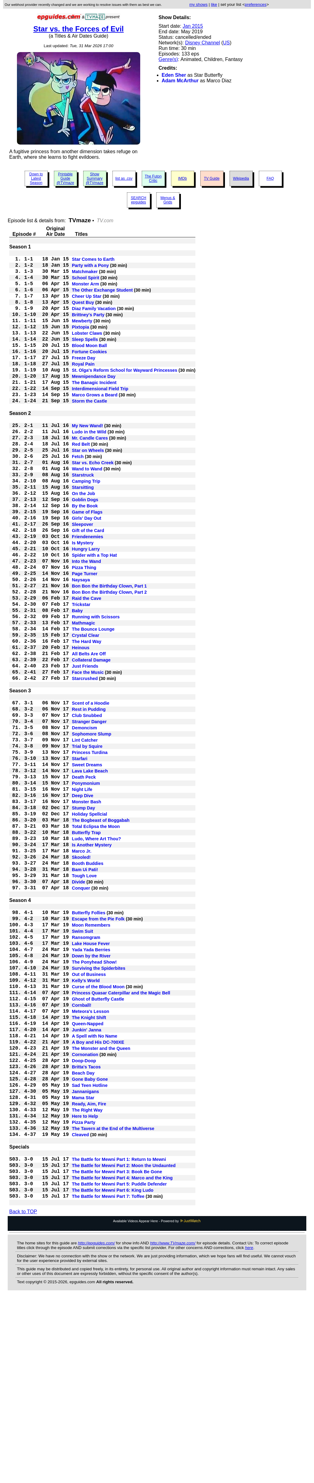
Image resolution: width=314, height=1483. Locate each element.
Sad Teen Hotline (90, 1248)
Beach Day (83, 1233)
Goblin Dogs (85, 548)
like (214, 4)
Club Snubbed (87, 806)
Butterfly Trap (86, 946)
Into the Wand (86, 622)
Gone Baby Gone (90, 1241)
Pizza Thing (84, 629)
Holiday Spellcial (89, 924)
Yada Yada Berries (91, 1086)
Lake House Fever (91, 1078)
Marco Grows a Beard (94, 423)
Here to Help (85, 1285)
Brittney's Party (88, 327)
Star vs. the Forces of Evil (78, 29)
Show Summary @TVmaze (95, 178)
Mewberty (82, 335)
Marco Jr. (81, 968)
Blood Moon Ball (89, 364)
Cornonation (85, 1211)
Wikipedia (241, 178)
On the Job (83, 541)
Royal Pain (83, 386)
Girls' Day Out (86, 570)
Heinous (80, 725)
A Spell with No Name (94, 1189)
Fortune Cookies (89, 372)
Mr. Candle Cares (90, 474)
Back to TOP (23, 1396)
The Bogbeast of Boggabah (100, 931)
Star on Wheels (88, 489)
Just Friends (85, 748)
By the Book (85, 555)
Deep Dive (82, 902)
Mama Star (83, 1263)
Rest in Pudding (89, 798)
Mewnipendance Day (94, 401)
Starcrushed (85, 762)
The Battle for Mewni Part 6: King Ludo (112, 1373)
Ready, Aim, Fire (89, 1270)
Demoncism (84, 820)
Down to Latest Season (36, 178)
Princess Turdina (90, 850)
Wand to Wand (87, 511)
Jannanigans (85, 1256)
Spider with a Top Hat (94, 614)
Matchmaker (85, 275)
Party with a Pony (90, 268)
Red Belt (81, 481)
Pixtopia (80, 342)
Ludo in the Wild (89, 467)
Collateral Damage (91, 740)
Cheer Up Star (86, 305)
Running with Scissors (96, 688)
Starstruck (83, 518)
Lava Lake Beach (90, 872)
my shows (198, 4)
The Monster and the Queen (101, 1204)
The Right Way (87, 1278)
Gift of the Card (88, 585)
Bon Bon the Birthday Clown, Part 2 (109, 659)
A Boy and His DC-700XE (98, 1196)
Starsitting (83, 533)
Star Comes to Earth (93, 261)
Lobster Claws (87, 349)
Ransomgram (86, 1071)
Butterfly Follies (88, 1041)
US (226, 42)
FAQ (270, 178)
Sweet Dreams (87, 865)
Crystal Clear (85, 711)
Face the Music (88, 755)
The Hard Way (86, 718)
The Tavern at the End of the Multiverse (113, 1300)
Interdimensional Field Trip (100, 416)
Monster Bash (86, 909)
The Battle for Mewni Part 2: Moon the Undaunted (124, 1343)
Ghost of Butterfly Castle (98, 1145)
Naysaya (81, 644)
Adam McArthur (180, 80)
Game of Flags (87, 563)
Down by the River (91, 1093)
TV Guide (212, 178)
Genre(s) (168, 59)
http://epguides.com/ (96, 1428)
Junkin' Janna (86, 1182)
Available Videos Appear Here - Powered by (157, 1406)
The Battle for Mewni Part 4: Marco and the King (122, 1358)
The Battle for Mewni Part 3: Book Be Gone (117, 1351)
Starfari (79, 857)
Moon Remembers (91, 1056)
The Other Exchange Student (102, 298)
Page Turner (84, 637)
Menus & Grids (168, 200)
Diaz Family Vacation (94, 320)
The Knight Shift (89, 1167)
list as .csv (123, 178)
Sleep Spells (85, 357)
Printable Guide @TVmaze (65, 178)
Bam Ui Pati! (85, 991)
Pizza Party (83, 1293)
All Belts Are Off (89, 733)
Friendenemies (87, 592)
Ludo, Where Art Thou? (96, 954)
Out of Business (89, 1115)
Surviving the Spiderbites (98, 1108)
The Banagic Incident (94, 409)
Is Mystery (82, 600)
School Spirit (85, 283)
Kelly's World (86, 1122)
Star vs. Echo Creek (92, 504)
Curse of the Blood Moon (98, 1130)
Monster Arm (85, 290)
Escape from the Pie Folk (98, 1049)
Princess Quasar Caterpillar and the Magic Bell (121, 1137)
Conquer (81, 1013)
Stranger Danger (89, 813)
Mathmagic (83, 696)
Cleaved (80, 1307)
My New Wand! (87, 459)
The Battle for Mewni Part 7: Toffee (108, 1380)
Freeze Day (83, 379)
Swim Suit (82, 1063)
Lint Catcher (85, 835)
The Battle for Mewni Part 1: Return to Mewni (119, 1336)
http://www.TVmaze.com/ (172, 1428)
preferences (255, 4)
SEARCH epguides (138, 200)
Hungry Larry (86, 607)
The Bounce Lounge (93, 703)
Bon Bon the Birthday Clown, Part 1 (109, 651)
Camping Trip (86, 526)
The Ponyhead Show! (94, 1100)
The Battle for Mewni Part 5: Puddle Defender (119, 1365)
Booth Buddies (87, 983)
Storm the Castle (89, 431)
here (249, 1432)
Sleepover (82, 578)
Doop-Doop (84, 1219)
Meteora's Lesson (90, 1159)
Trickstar (81, 674)
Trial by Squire (87, 843)
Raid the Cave (86, 666)
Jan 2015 (193, 26)
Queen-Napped (87, 1174)
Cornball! (81, 1152)
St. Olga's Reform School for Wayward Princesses (124, 394)
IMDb (182, 178)
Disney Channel (202, 42)
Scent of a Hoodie (90, 791)
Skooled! (81, 976)
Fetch (78, 496)
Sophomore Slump (91, 828)
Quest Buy (83, 312)
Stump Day (83, 917)
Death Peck (84, 880)
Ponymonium (86, 887)
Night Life (82, 894)
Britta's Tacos (86, 1226)
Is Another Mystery (92, 961)
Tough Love (84, 998)
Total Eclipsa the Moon (96, 939)
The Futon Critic (153, 178)
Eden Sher (174, 75)
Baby (77, 681)
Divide (78, 1005)
